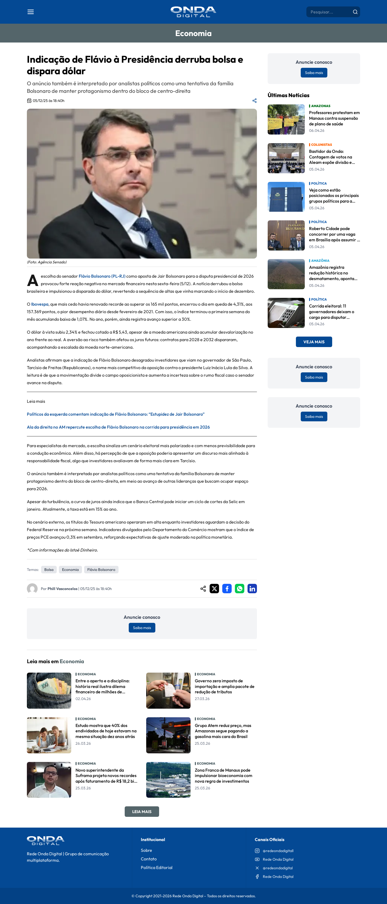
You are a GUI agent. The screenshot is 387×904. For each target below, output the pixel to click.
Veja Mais (314, 341)
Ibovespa (39, 304)
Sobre (146, 850)
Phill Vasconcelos (62, 588)
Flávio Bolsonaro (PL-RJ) (102, 276)
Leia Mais (142, 811)
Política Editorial (157, 867)
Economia (70, 569)
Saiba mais (142, 627)
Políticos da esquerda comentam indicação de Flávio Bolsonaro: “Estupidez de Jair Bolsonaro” (116, 414)
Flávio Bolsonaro (101, 569)
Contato (149, 858)
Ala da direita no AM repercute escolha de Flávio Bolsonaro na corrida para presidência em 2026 (118, 427)
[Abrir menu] (30, 12)
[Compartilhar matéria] (254, 100)
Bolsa (48, 569)
